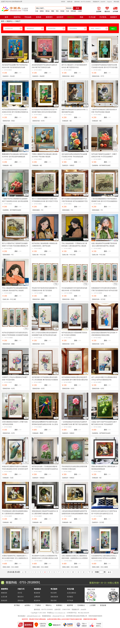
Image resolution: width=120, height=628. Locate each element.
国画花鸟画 (66, 76)
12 (83, 572)
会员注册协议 (71, 593)
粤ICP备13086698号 (83, 613)
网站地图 (116, 1)
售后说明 (54, 593)
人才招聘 (92, 605)
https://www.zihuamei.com (58, 613)
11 (78, 572)
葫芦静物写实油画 (104, 433)
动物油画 (65, 121)
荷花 (12, 121)
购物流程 (4, 593)
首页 (2, 21)
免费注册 (69, 1)
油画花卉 (5, 76)
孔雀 (11, 478)
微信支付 (21, 596)
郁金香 (42, 76)
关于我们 (17, 605)
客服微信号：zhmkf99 (99, 1)
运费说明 (37, 596)
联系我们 (59, 605)
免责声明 (70, 605)
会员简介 (28, 605)
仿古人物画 (14, 567)
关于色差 (70, 600)
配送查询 (37, 600)
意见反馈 (103, 605)
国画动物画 (36, 210)
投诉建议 (70, 596)
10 (73, 572)
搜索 (77, 8)
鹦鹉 (41, 433)
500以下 (17, 21)
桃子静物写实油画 (104, 165)
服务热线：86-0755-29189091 (82, 1)
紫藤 (42, 299)
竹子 (102, 76)
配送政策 (37, 593)
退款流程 (54, 600)
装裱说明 (4, 600)
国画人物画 (6, 567)
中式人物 (42, 254)
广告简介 (38, 605)
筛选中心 (10, 21)
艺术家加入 (81, 605)
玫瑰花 (72, 165)
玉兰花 (103, 299)
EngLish (109, 1)
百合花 (12, 76)
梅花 (72, 76)
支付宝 (20, 593)
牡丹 (42, 121)
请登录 (63, 1)
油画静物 (95, 165)
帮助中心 (49, 605)
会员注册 (4, 596)
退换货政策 (54, 596)
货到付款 (21, 600)
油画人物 (35, 254)
